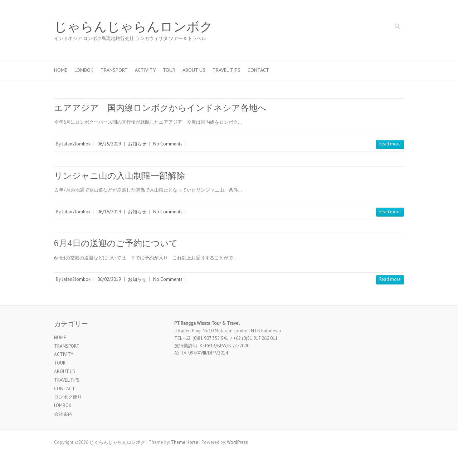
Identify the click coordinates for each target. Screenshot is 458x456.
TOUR (169, 70)
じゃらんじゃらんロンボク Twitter (387, 27)
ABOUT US (193, 70)
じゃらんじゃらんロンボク (133, 27)
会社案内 (63, 414)
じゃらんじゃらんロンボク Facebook (376, 27)
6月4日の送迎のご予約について (116, 243)
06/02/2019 (109, 279)
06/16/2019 (109, 212)
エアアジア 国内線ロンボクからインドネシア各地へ (160, 108)
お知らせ (137, 144)
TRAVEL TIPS (226, 70)
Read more (390, 144)
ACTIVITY (145, 70)
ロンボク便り (68, 397)
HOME (60, 70)
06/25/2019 (109, 144)
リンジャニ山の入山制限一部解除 (119, 175)
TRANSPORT (114, 70)
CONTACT (258, 70)
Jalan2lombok (76, 144)
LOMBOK (83, 70)
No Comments (167, 144)
